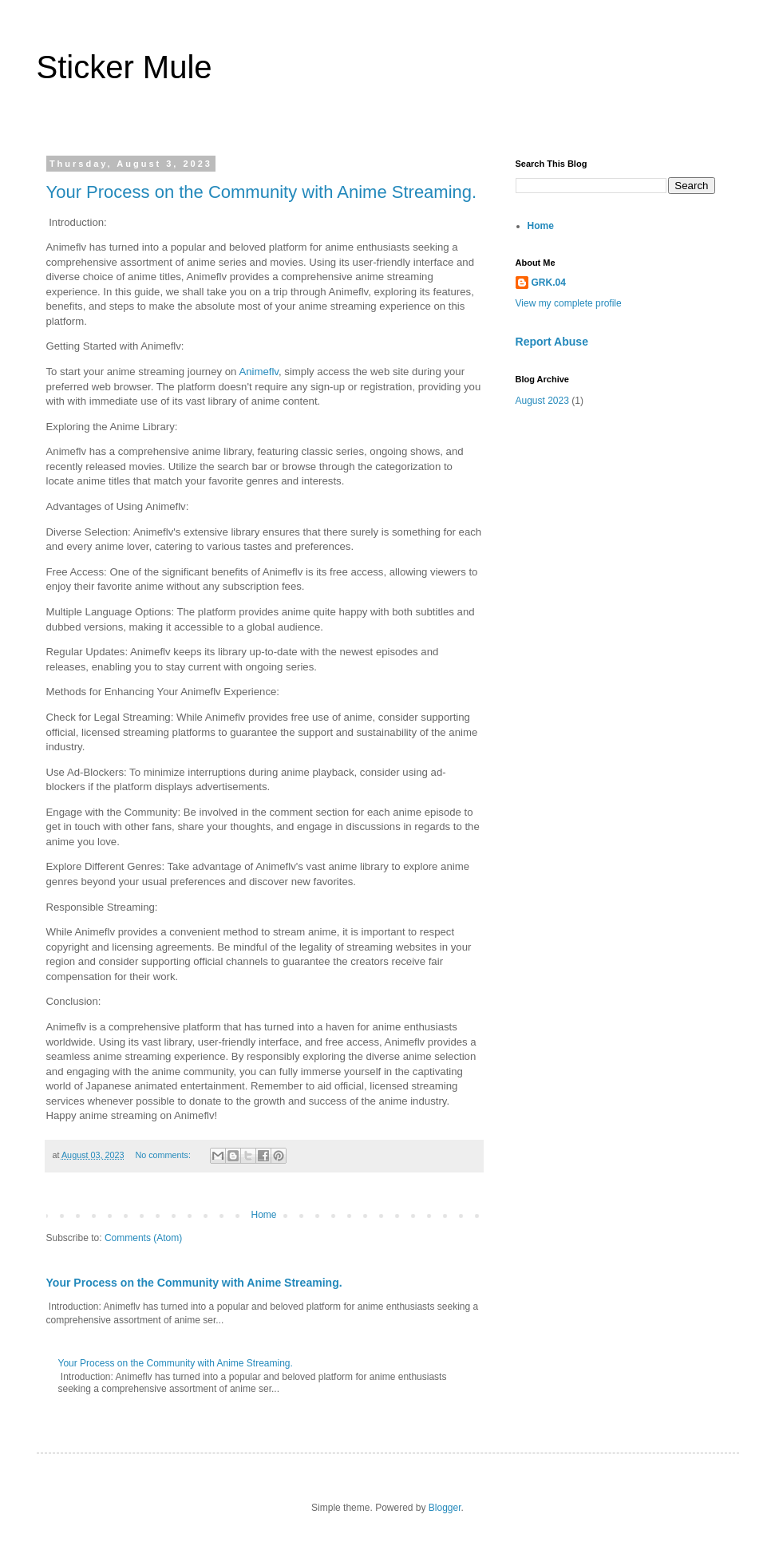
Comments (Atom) (143, 1238)
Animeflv (259, 372)
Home (263, 1214)
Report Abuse (552, 341)
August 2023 (542, 400)
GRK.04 (549, 282)
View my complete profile (569, 303)
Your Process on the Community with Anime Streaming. (261, 192)
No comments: (164, 1155)
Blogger (445, 1507)
